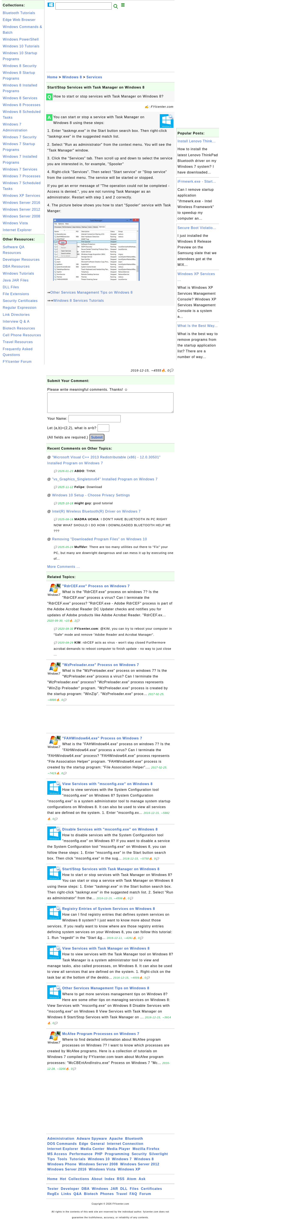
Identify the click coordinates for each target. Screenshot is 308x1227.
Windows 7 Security (20, 137)
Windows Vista (15, 223)
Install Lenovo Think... (197, 141)
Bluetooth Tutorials (19, 13)
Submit (97, 441)
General (97, 1148)
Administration (60, 1143)
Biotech (91, 1198)
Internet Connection (125, 1148)
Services (94, 77)
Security (139, 1158)
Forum (145, 1198)
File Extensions (16, 294)
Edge (83, 1148)
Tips (51, 1163)
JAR (114, 1193)
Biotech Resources (19, 328)
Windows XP (129, 1173)
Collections (78, 1183)
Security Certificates (20, 301)
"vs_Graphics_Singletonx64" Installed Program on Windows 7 (105, 483)
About (97, 1183)
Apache (116, 1143)
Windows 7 (122, 1163)
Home (52, 77)
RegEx (53, 1198)
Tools (62, 1163)
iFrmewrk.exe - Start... (197, 181)
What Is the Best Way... (198, 326)
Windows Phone (61, 1168)
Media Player (118, 1153)
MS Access (57, 1158)
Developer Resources (21, 259)
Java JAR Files (16, 280)
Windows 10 (99, 1163)
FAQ (133, 1198)
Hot (63, 1183)
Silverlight (158, 1158)
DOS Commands (62, 1148)
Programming (117, 1158)
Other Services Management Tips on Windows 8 (91, 292)
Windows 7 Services (20, 169)
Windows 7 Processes (21, 176)
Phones (107, 1198)
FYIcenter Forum (17, 361)
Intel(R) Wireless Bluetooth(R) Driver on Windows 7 (96, 515)
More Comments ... (63, 571)
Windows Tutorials (18, 273)
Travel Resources (18, 342)
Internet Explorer (17, 230)
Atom (131, 1183)
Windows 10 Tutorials (21, 46)
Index (110, 1183)
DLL (123, 1193)
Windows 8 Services (20, 98)
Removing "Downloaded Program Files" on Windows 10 (99, 543)
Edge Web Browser (19, 20)
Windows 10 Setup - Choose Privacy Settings (91, 499)
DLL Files (11, 287)
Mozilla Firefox (146, 1153)
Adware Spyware (92, 1143)
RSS (121, 1183)
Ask (142, 1183)
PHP (99, 1158)
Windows (100, 1193)
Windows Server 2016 (21, 202)
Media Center (92, 1153)
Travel (121, 1198)
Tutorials (78, 1163)
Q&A (78, 1198)
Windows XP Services (21, 195)
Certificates (151, 1193)
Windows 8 (72, 77)
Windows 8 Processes (21, 105)
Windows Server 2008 (21, 216)
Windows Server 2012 (21, 209)
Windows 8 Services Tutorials (78, 300)
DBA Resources (16, 266)
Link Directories (16, 314)
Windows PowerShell (21, 39)
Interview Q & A (16, 321)
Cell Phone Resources (22, 335)
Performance (81, 1158)
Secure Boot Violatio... (197, 228)
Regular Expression (20, 307)
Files (134, 1193)
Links (66, 1198)
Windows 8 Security (20, 66)
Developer (70, 1193)
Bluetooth (134, 1143)
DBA (85, 1193)
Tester (53, 1193)
